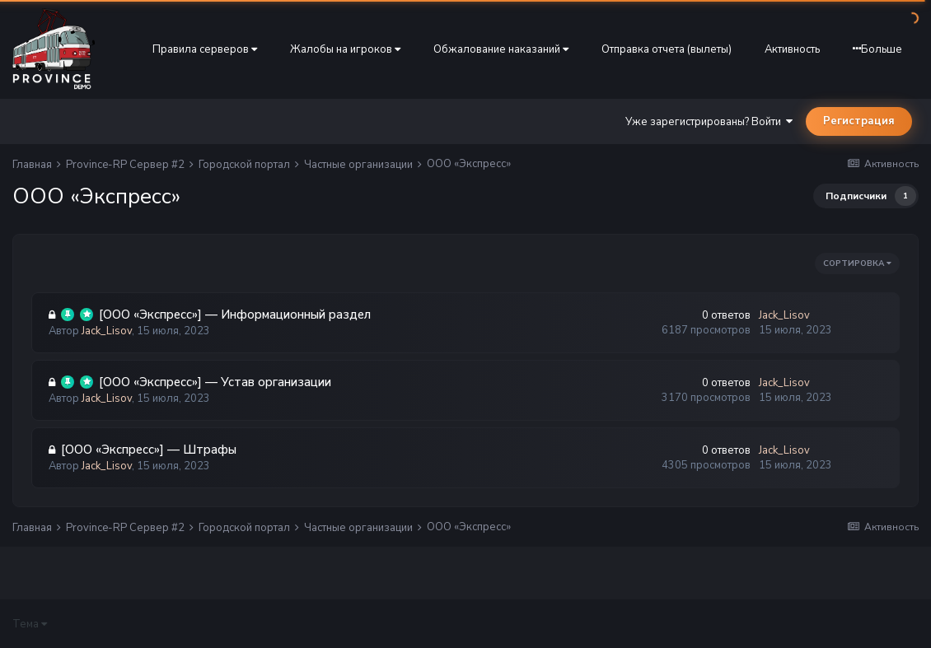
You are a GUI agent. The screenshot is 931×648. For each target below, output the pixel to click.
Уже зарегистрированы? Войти (709, 121)
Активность (792, 49)
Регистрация (859, 121)
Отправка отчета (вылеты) (666, 49)
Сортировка (857, 263)
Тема (29, 624)
